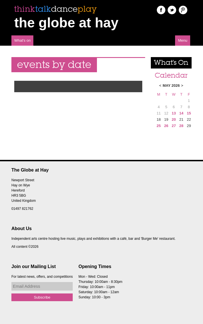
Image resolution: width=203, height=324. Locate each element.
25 (159, 126)
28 (181, 126)
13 (174, 113)
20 (174, 119)
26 (166, 126)
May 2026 (171, 85)
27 (174, 126)
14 (181, 113)
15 (189, 113)
